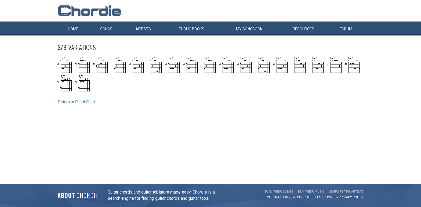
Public (191, 29)
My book (249, 29)
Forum (346, 29)
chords (330, 197)
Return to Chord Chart (76, 102)
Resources (303, 29)
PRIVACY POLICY (351, 197)
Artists (143, 29)
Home (73, 29)
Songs (106, 29)
